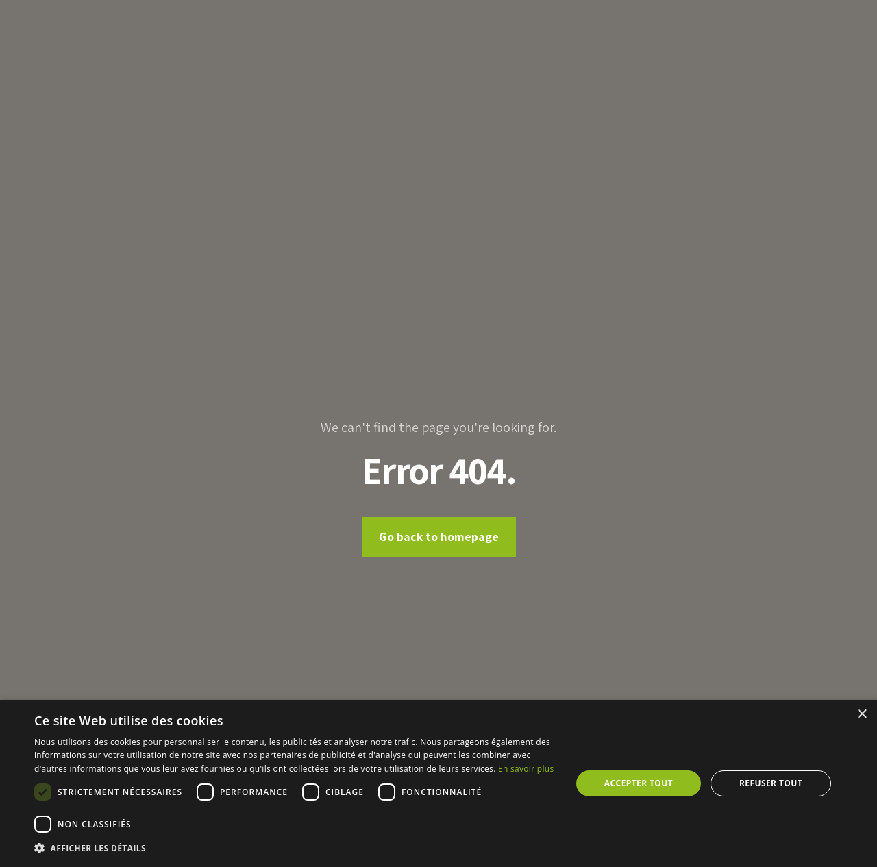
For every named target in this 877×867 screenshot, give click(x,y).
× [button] (861, 714)
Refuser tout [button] (770, 783)
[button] (295, 848)
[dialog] (438, 783)
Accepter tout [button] (638, 783)
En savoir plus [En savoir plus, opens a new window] (526, 769)
